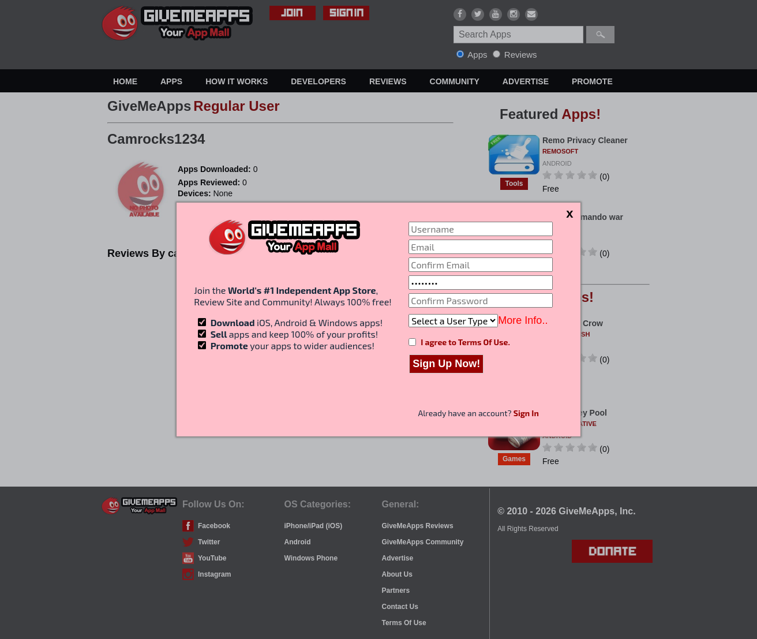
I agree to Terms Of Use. (465, 342)
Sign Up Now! (446, 363)
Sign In (526, 413)
